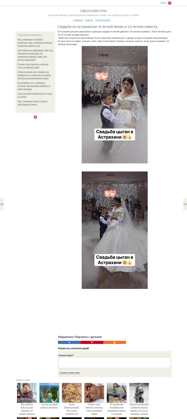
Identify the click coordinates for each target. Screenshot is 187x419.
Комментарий (66, 355)
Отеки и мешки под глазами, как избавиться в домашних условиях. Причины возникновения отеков (34, 75)
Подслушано (102, 19)
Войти (164, 3)
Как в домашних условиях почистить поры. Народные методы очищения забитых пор (35, 42)
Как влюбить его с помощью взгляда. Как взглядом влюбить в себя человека (34, 86)
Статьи (89, 19)
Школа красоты (93, 11)
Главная (78, 19)
